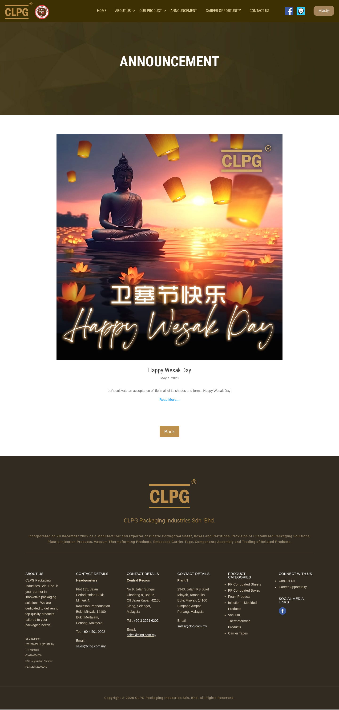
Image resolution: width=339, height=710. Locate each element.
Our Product (150, 11)
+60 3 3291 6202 (146, 621)
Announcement (183, 11)
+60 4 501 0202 (93, 632)
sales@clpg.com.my (90, 647)
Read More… (169, 400)
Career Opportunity (223, 11)
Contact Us (259, 11)
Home (101, 11)
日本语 (324, 11)
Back (169, 432)
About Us (123, 11)
